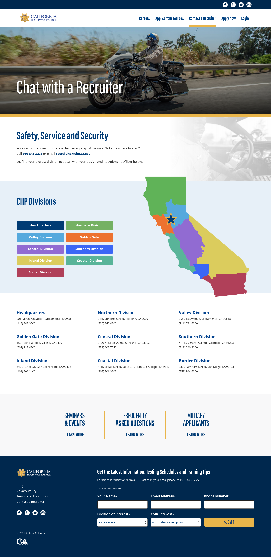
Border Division (40, 272)
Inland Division (40, 260)
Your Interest (162, 514)
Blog (20, 486)
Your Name (107, 496)
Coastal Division (89, 260)
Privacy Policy (26, 491)
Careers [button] (144, 18)
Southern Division (89, 249)
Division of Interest (113, 514)
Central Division (40, 249)
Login (245, 18)
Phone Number (216, 496)
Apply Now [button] (228, 18)
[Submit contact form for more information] (229, 522)
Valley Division (40, 237)
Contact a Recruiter (202, 18)
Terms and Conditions (33, 496)
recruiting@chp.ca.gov (73, 154)
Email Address (163, 496)
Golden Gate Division (38, 336)
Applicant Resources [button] (169, 18)
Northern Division (89, 225)
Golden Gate (89, 237)
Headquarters (40, 225)
